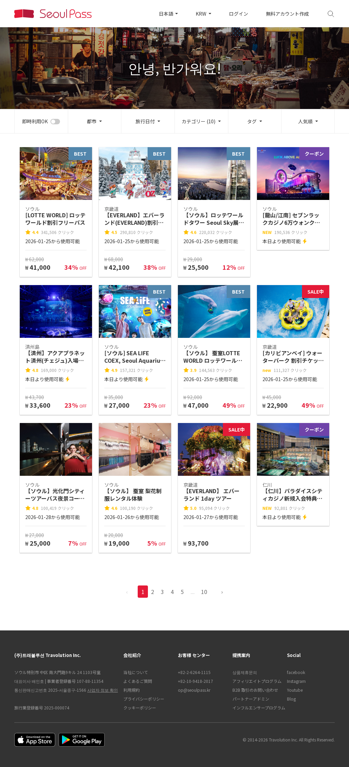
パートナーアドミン (250, 699)
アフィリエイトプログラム (256, 681)
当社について (135, 672)
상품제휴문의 (244, 672)
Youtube (295, 690)
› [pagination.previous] (222, 592)
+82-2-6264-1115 (194, 672)
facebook (296, 672)
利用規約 (131, 690)
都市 (91, 121)
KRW (201, 13)
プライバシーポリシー (143, 699)
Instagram (296, 681)
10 (204, 592)
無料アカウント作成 (287, 13)
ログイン (238, 13)
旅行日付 (145, 121)
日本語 (166, 13)
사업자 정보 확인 (102, 690)
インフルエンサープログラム (256, 707)
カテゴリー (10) (198, 121)
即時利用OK (35, 121)
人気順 (305, 121)
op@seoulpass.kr (194, 690)
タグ (252, 121)
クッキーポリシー (139, 707)
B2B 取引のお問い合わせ (255, 690)
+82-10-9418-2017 (195, 681)
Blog (291, 699)
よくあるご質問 (137, 681)
